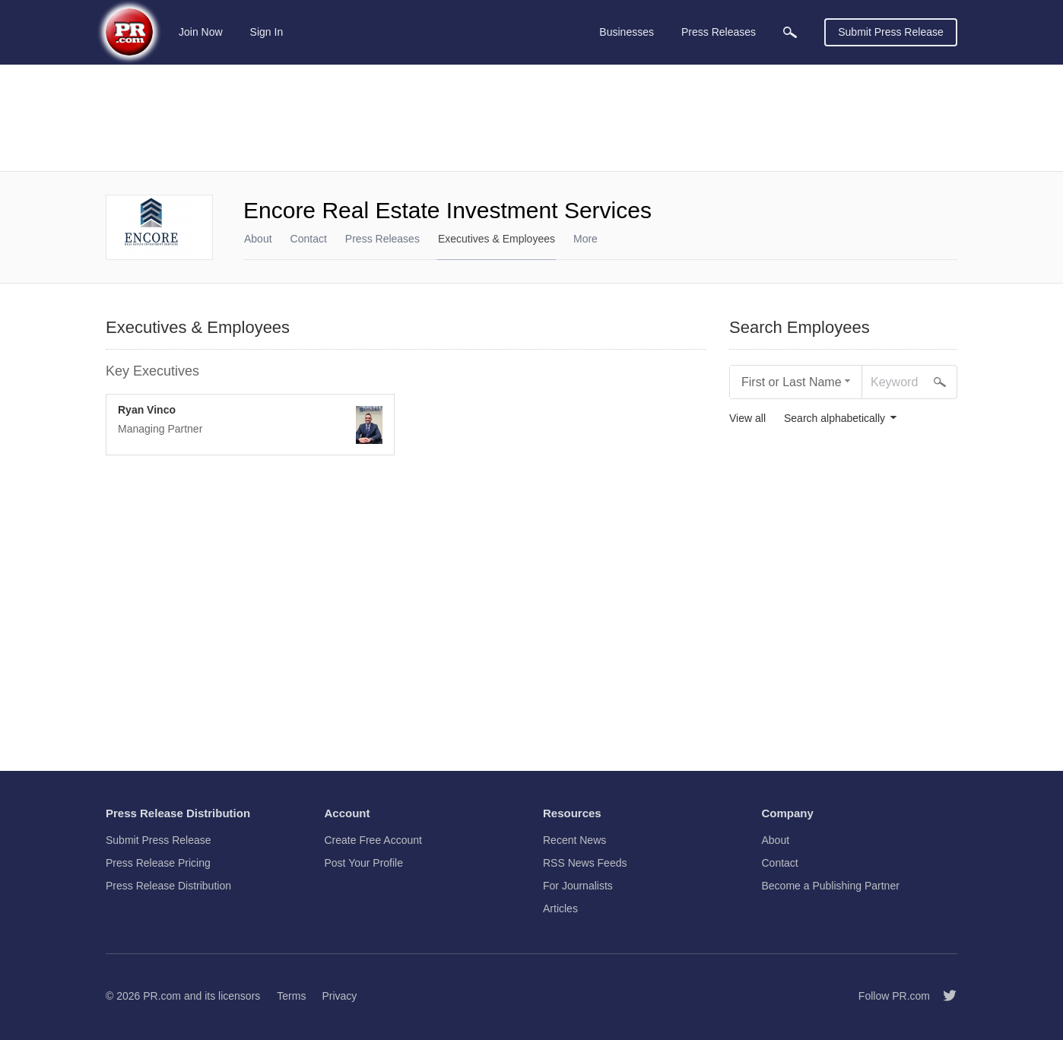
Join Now (201, 32)
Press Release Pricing (158, 863)
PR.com (162, 996)
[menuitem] (790, 32)
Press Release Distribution (168, 886)
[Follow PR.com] (943, 996)
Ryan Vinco (147, 410)
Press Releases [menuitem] (718, 32)
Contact (308, 239)
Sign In (267, 32)
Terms (291, 996)
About (258, 239)
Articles (560, 908)
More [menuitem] (585, 239)
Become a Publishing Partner (831, 886)
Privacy (339, 996)
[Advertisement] (531, 118)
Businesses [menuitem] (626, 32)
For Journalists (578, 886)
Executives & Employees (496, 239)
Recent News (574, 840)
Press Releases (382, 239)
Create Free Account (373, 840)
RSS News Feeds (585, 863)
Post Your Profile (364, 863)
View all (747, 418)
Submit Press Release (891, 32)
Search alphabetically (834, 418)
